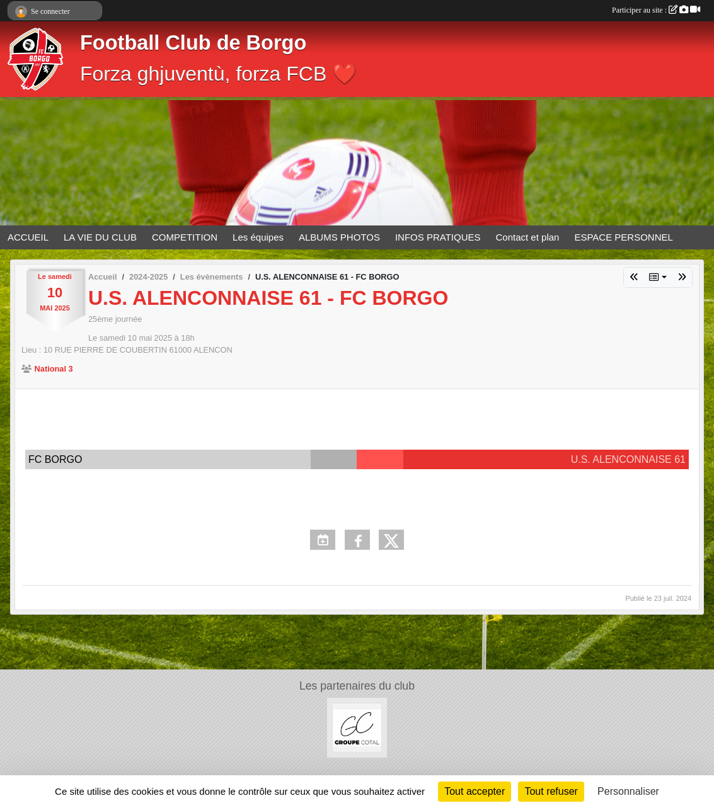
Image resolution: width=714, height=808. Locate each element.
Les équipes (258, 237)
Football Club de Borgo (193, 42)
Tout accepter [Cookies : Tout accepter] (474, 791)
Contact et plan (528, 237)
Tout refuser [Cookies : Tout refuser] (550, 791)
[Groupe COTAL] (356, 727)
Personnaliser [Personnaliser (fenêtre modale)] (628, 791)
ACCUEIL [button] (28, 237)
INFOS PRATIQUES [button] (438, 237)
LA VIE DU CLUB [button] (100, 237)
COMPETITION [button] (184, 237)
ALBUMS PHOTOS (339, 237)
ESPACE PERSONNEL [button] (623, 237)
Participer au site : (656, 10)
